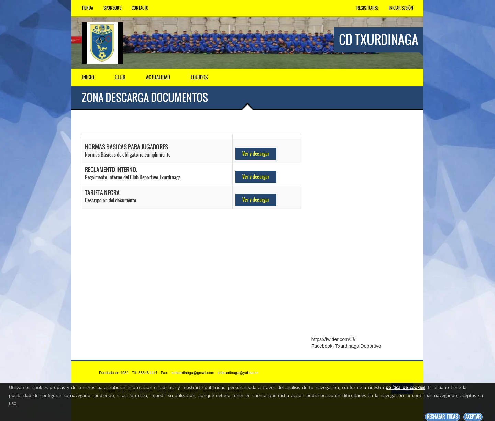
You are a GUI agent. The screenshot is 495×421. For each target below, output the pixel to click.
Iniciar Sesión (401, 8)
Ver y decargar (256, 153)
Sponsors (112, 8)
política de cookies (405, 387)
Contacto (140, 8)
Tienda (87, 8)
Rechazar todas (442, 416)
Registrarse (367, 8)
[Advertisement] (362, 228)
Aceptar (473, 416)
